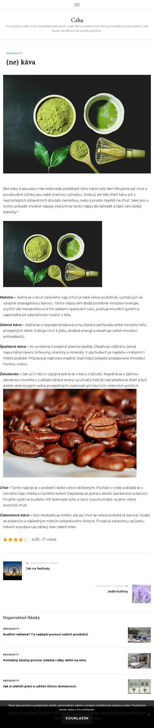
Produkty (14, 53)
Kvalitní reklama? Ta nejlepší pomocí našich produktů (45, 634)
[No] (149, 714)
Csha (77, 20)
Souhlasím (77, 718)
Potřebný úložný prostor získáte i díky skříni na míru (44, 660)
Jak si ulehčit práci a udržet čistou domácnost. (40, 686)
